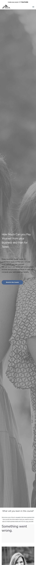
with (18, 2)
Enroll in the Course (12, 282)
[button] (33, 7)
